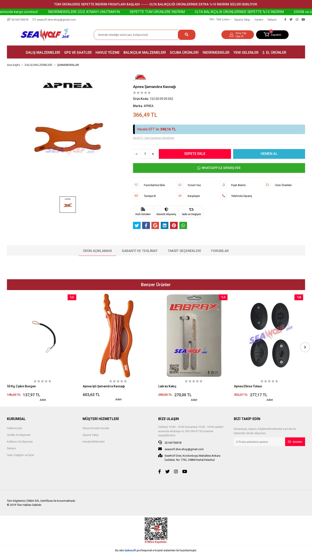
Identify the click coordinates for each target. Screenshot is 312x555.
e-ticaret (158, 550)
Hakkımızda (14, 428)
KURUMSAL (16, 419)
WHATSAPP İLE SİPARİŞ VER (218, 168)
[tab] (97, 251)
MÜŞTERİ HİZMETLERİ (101, 419)
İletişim (272, 19)
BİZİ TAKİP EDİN (247, 419)
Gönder (295, 441)
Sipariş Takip (242, 19)
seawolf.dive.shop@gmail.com (181, 449)
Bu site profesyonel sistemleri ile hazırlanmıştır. (156, 550)
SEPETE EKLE (195, 154)
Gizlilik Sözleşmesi (19, 435)
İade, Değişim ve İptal (20, 455)
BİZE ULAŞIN (168, 419)
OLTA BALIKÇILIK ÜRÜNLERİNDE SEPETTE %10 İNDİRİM (255, 12)
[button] (272, 34)
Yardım (259, 19)
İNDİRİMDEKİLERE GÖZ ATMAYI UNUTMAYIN (100, 12)
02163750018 (169, 442)
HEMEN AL (269, 154)
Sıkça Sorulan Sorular (96, 428)
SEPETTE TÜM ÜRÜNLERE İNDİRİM (173, 12)
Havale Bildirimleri (94, 441)
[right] (305, 347)
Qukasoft (130, 550)
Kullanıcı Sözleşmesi (20, 441)
